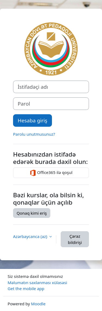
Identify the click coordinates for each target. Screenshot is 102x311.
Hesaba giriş (32, 120)
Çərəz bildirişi (75, 239)
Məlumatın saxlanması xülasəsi (37, 282)
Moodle (38, 303)
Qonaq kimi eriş (32, 213)
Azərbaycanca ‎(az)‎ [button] (30, 236)
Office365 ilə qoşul (51, 173)
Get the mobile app (26, 288)
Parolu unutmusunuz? (34, 134)
